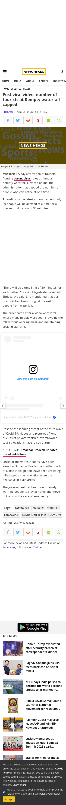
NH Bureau (8, 111)
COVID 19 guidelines (34, 515)
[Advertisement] (33, 33)
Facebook (9, 547)
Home (6, 80)
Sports (43, 80)
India (17, 80)
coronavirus (22, 178)
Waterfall (52, 507)
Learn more (19, 784)
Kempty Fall (22, 507)
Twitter (37, 547)
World (30, 80)
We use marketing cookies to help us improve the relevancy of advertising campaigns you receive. (35, 791)
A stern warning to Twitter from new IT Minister (3, 406)
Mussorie (38, 507)
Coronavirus (11, 515)
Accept (9, 799)
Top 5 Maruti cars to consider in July (63, 406)
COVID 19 (55, 515)
